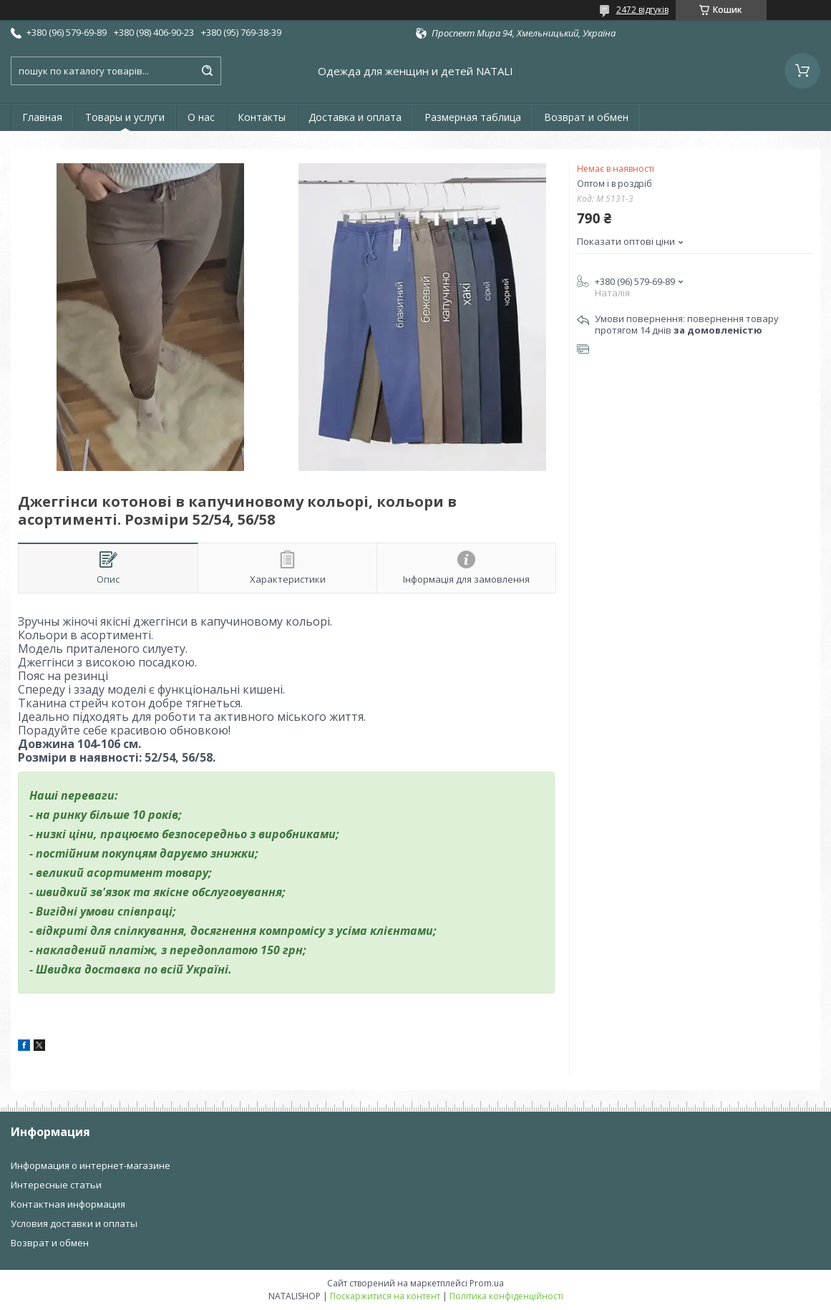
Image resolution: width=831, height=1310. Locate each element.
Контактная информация (68, 1204)
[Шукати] (207, 71)
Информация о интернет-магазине (90, 1165)
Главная (42, 117)
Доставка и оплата (355, 117)
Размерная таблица (472, 117)
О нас (201, 117)
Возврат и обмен (586, 117)
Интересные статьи (56, 1184)
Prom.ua (487, 1283)
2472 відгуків (642, 10)
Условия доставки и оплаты (74, 1223)
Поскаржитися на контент (385, 1296)
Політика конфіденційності (506, 1296)
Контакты (262, 117)
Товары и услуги (125, 117)
